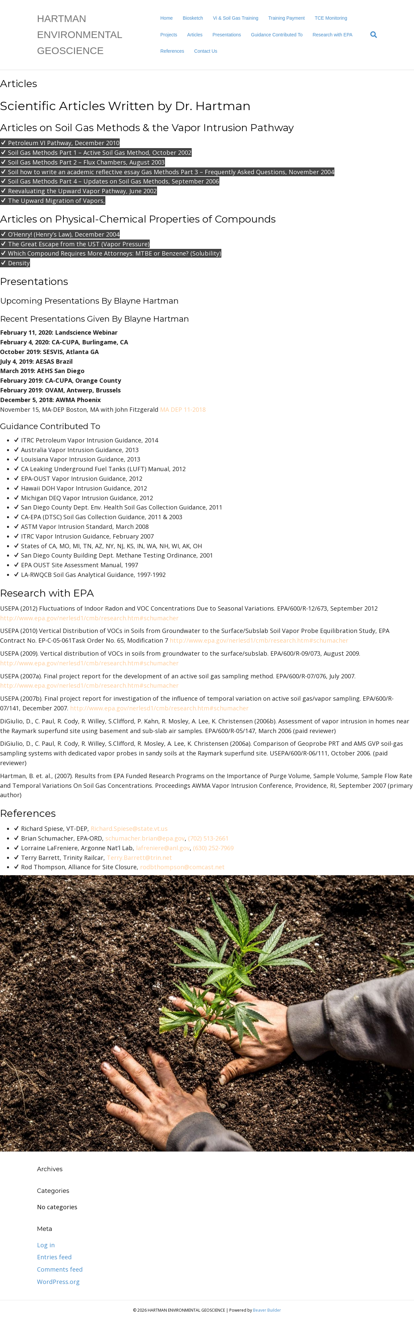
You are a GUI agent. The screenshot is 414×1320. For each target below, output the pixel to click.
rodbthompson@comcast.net (182, 867)
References (172, 51)
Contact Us (205, 51)
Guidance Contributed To (277, 34)
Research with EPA (333, 34)
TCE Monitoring (331, 18)
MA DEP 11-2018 (183, 409)
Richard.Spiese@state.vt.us (129, 828)
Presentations (226, 34)
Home (166, 18)
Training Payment (286, 18)
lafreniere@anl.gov (163, 848)
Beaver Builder (267, 1310)
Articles (195, 34)
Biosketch (193, 18)
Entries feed (54, 1257)
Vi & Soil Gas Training (235, 18)
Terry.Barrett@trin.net (139, 858)
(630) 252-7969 (213, 848)
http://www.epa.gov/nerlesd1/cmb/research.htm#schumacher (89, 618)
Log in (46, 1245)
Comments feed (60, 1269)
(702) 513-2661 (208, 838)
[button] (60, 142)
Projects (168, 34)
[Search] (371, 34)
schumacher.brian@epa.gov (145, 838)
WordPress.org (58, 1282)
